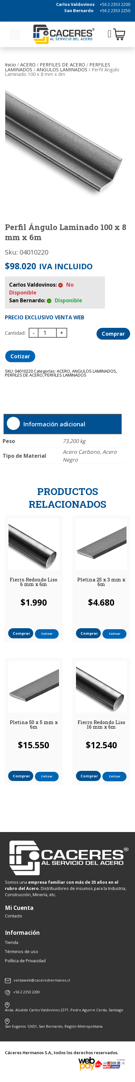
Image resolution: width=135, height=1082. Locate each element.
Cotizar (20, 356)
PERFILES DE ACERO (62, 64)
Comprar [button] (21, 633)
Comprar (113, 333)
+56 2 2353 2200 (115, 4)
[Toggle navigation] (15, 34)
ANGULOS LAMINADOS (62, 69)
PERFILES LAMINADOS (65, 375)
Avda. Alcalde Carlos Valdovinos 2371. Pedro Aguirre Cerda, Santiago (64, 1010)
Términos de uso (21, 951)
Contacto (13, 916)
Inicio (10, 64)
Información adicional (54, 424)
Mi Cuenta (19, 908)
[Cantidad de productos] (47, 333)
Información (22, 932)
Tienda (11, 942)
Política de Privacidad (25, 961)
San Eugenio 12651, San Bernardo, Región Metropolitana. (54, 1026)
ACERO (28, 64)
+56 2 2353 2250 (115, 10)
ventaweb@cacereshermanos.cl (37, 980)
